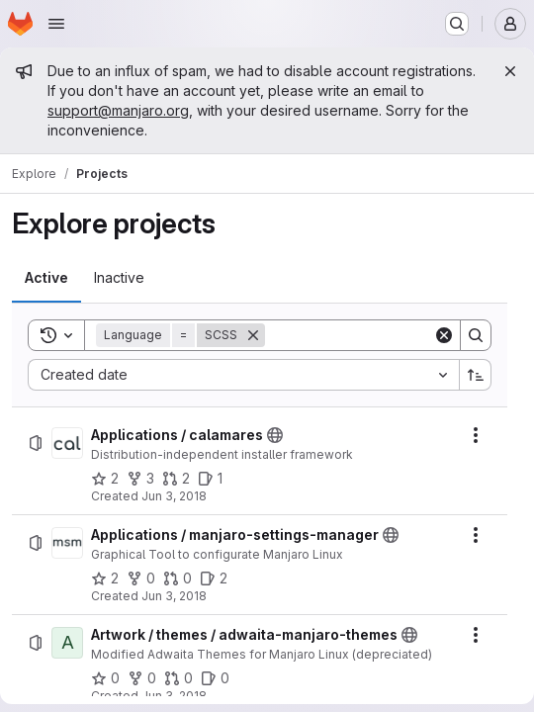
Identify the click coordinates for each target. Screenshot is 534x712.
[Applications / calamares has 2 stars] (105, 479)
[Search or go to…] (457, 24)
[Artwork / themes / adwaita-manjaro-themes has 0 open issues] (215, 678)
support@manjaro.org (118, 110)
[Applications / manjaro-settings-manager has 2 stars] (105, 578)
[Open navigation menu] (56, 24)
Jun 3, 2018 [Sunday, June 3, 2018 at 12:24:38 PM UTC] (174, 595)
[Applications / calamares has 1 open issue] (210, 479)
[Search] (387, 335)
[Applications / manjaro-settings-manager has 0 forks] (141, 578)
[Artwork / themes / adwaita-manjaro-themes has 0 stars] (105, 678)
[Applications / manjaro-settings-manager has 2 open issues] (213, 578)
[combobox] (243, 375)
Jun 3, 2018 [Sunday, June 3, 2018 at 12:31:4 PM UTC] (174, 695)
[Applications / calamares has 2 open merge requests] (176, 479)
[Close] (510, 71)
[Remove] (253, 335)
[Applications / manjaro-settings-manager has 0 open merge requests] (177, 578)
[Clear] (444, 335)
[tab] (46, 278)
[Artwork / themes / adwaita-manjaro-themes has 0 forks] (142, 678)
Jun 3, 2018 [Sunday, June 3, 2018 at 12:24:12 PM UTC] (174, 496)
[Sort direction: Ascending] (475, 375)
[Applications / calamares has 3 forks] (140, 479)
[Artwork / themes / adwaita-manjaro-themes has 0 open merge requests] (178, 678)
